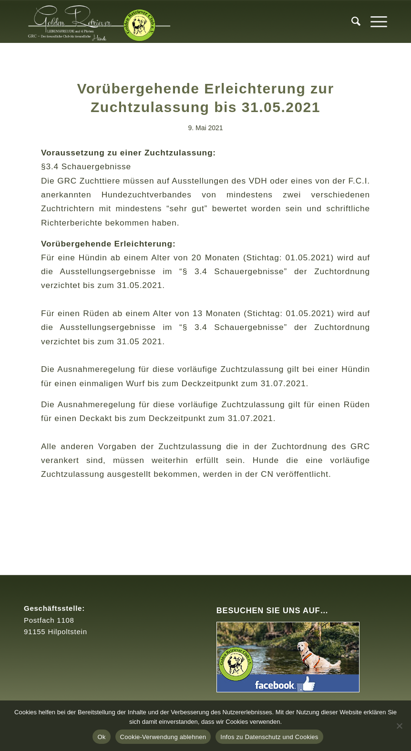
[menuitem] (351, 21)
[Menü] (374, 21)
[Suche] (351, 21)
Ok (101, 737)
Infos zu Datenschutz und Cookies (269, 737)
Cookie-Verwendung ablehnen (163, 737)
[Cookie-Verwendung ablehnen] (399, 725)
